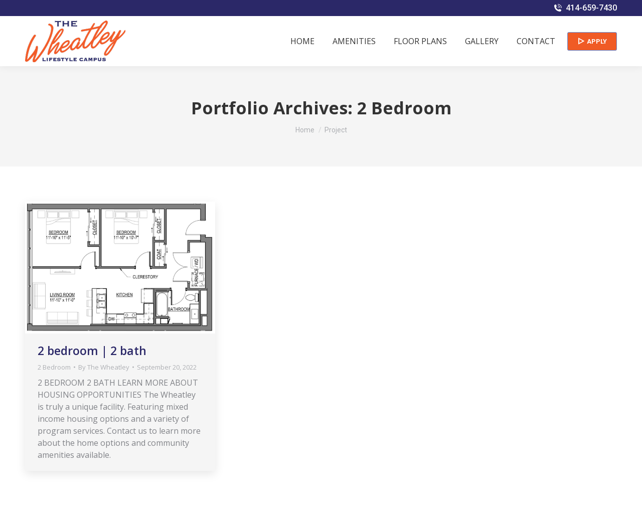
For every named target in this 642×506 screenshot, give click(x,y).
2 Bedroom (54, 367)
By (103, 367)
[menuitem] (302, 41)
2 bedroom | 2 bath (92, 351)
